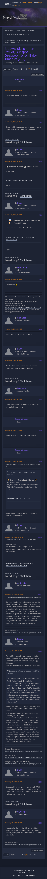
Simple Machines (29, 875)
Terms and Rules (22, 870)
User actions (37, 74)
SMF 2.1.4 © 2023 (17, 875)
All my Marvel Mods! (12, 139)
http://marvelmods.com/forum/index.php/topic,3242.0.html (24, 757)
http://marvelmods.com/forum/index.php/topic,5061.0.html (24, 751)
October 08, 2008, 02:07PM (13, 329)
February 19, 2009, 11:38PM (14, 651)
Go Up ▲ (31, 870)
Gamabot (21, 318)
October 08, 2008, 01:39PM (13, 215)
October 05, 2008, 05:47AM (14, 90)
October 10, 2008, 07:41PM (13, 461)
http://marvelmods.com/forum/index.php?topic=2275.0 (23, 307)
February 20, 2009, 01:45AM (14, 782)
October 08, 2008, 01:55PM (13, 279)
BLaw (19, 110)
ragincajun (22, 583)
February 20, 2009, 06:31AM (14, 823)
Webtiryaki (27, 873)
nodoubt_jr (22, 267)
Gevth (20, 639)
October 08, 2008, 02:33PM (13, 399)
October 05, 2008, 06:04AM (14, 161)
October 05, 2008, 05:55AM (14, 122)
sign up (17, 5)
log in (40, 3)
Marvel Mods (11, 17)
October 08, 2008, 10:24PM (13, 430)
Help (14, 870)
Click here (26, 142)
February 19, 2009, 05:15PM (14, 537)
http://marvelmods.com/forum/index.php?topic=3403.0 (23, 633)
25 (37, 69)
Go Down (7, 69)
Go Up (6, 854)
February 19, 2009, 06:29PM (14, 594)
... (23, 69)
